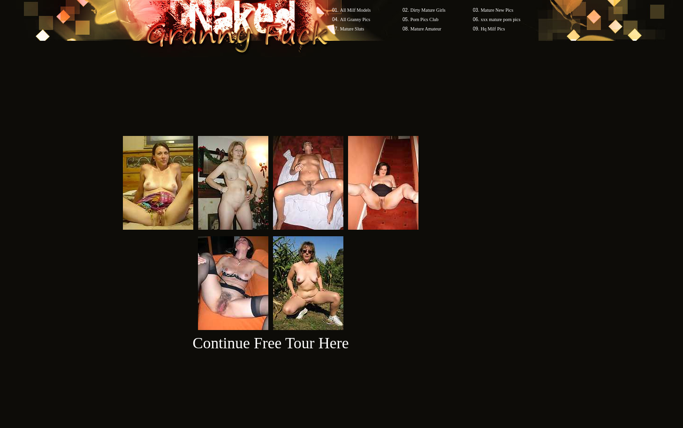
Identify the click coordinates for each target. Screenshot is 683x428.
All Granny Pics (355, 19)
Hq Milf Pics (493, 28)
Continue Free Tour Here (270, 343)
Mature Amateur (425, 28)
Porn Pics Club (424, 19)
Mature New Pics (497, 10)
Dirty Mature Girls (428, 10)
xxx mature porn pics (501, 19)
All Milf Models (355, 10)
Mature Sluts (352, 28)
